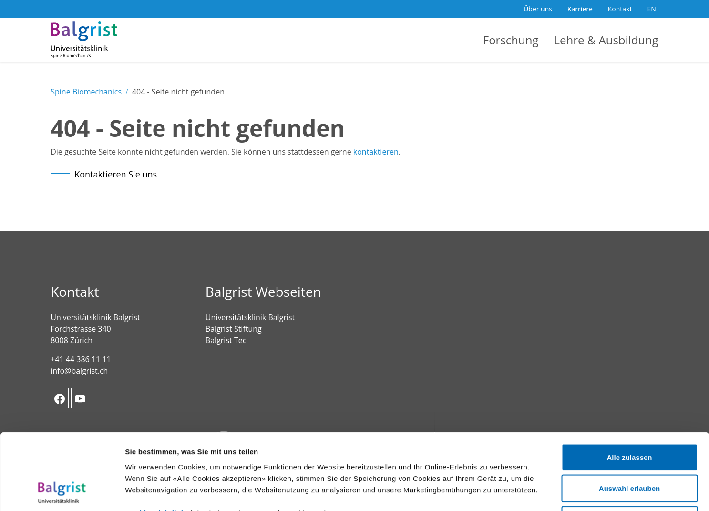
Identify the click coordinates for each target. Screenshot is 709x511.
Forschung (511, 40)
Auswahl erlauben (629, 417)
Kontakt (620, 8)
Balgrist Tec (226, 340)
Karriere (580, 8)
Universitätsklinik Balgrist (250, 317)
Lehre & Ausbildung (606, 40)
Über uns (538, 8)
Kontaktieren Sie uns (115, 174)
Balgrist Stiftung (234, 328)
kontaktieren (376, 151)
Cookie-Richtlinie (156, 441)
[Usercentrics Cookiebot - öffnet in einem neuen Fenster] (61, 492)
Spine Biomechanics (86, 91)
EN (651, 8)
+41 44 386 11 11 (81, 359)
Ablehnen (629, 448)
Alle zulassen (629, 386)
